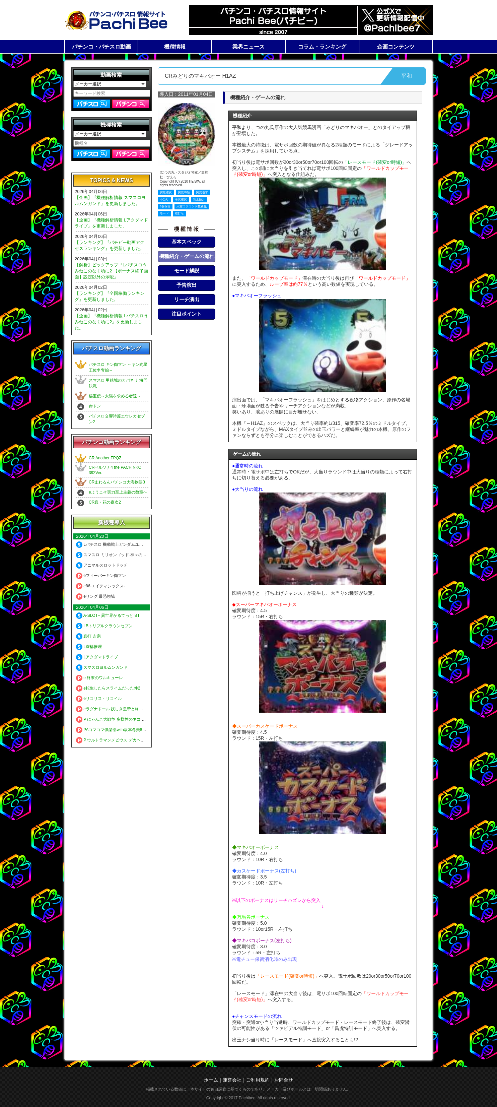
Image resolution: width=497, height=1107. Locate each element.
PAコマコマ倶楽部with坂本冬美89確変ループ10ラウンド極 (132, 729)
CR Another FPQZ (105, 458)
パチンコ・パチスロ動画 (101, 47)
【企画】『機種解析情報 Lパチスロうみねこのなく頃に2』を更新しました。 (111, 321)
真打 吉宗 (88, 636)
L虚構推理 (89, 646)
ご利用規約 (258, 1080)
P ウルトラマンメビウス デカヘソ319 (113, 740)
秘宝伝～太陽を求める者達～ (115, 396)
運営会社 (232, 1080)
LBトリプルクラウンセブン (104, 626)
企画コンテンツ (396, 47)
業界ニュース (248, 47)
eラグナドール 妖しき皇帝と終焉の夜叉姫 (117, 709)
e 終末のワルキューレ (99, 677)
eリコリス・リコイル (99, 698)
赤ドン (95, 406)
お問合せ (283, 1080)
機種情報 (175, 47)
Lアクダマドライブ (97, 657)
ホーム (211, 1080)
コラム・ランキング (322, 47)
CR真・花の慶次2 (105, 502)
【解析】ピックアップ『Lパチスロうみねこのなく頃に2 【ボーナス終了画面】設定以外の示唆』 (111, 270)
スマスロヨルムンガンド (102, 667)
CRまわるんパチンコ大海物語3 (117, 482)
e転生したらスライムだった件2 (108, 688)
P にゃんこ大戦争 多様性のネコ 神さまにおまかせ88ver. (130, 719)
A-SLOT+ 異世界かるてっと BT (108, 615)
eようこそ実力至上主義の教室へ (118, 492)
